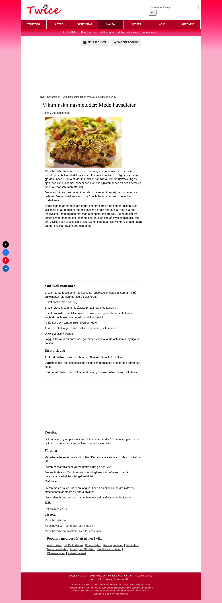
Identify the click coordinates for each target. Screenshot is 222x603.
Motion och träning (128, 32)
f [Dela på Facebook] (5, 252)
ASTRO (59, 24)
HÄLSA (110, 24)
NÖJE (162, 24)
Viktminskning (60, 112)
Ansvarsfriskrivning (101, 579)
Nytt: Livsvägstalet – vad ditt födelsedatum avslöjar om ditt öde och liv (78, 97)
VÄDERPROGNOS (126, 42)
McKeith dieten (73, 545)
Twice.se (101, 575)
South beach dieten (109, 549)
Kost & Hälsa (70, 32)
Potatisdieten (93, 545)
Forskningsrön (149, 32)
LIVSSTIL (136, 24)
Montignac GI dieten (82, 549)
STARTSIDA (34, 24)
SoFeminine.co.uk (56, 509)
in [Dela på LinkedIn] (6, 268)
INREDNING (188, 24)
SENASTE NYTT (94, 42)
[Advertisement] (111, 73)
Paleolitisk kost (77, 553)
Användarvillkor (122, 579)
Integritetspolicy (143, 575)
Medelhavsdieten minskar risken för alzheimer (73, 531)
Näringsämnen (89, 32)
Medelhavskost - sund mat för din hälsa (69, 525)
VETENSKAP (84, 24)
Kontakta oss (115, 575)
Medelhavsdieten (55, 520)
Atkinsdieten (54, 545)
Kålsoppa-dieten (113, 545)
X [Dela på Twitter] (6, 244)
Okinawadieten (56, 553)
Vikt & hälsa (107, 32)
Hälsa (45, 112)
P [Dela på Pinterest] (6, 260)
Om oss (128, 575)
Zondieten (132, 545)
